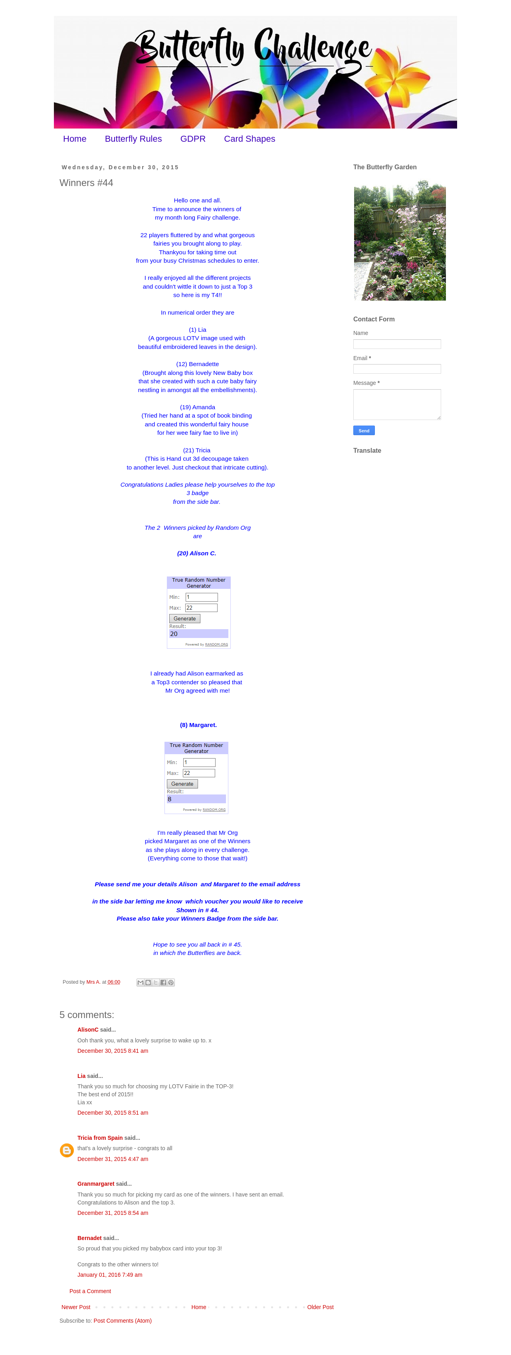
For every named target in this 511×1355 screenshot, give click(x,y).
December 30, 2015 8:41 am (112, 1051)
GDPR (193, 139)
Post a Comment (90, 1291)
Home (75, 139)
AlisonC (88, 1029)
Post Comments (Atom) (123, 1320)
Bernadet (89, 1238)
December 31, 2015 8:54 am (112, 1213)
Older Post (320, 1307)
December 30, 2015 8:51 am (112, 1112)
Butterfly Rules (133, 139)
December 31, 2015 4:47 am (112, 1159)
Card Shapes (249, 139)
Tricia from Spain (100, 1138)
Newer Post (75, 1307)
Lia (81, 1076)
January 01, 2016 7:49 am (110, 1275)
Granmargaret (96, 1184)
